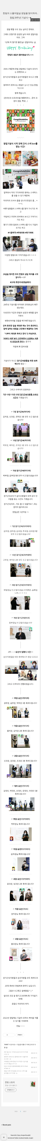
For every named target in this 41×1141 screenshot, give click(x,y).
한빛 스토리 (10, 1082)
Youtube (26, 1138)
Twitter (16, 1138)
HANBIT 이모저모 (9, 1044)
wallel (28, 1135)
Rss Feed (10, 1138)
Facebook (21, 1138)
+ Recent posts (6, 1125)
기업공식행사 (21, 1044)
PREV (16, 1111)
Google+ (31, 1138)
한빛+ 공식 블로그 (11, 1085)
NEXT (24, 1111)
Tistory (18, 1135)
